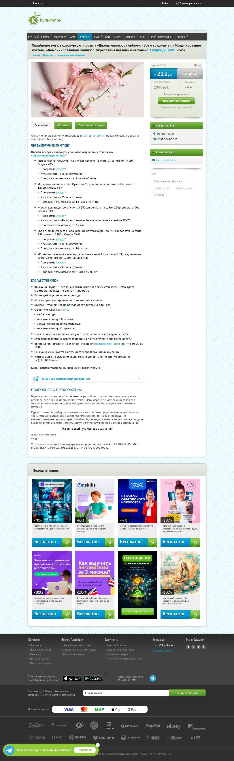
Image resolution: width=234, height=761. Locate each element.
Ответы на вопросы (41, 663)
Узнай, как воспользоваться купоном (66, 379)
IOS (85, 135)
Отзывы (63, 125)
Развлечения (60, 37)
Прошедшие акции (74, 654)
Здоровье (131, 37)
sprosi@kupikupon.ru (164, 645)
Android (98, 135)
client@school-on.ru (107, 343)
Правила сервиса (40, 658)
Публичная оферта (117, 654)
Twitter (199, 647)
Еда (36, 37)
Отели (143, 37)
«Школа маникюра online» (48, 155)
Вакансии (35, 654)
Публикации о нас (40, 649)
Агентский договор (117, 645)
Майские (182, 37)
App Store (72, 678)
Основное (41, 125)
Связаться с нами (162, 650)
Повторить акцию (176, 101)
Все (30, 37)
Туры (108, 37)
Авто (73, 37)
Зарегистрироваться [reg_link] (190, 3)
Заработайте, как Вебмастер (79, 649)
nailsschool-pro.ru (166, 160)
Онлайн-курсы (161, 188)
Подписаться (85, 750)
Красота (46, 37)
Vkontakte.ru (193, 647)
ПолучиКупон (166, 37)
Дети (153, 37)
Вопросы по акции (91, 125)
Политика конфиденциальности (125, 658)
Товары (98, 37)
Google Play (93, 678)
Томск (36, 3)
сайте (64, 309)
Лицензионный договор (120, 649)
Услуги (118, 37)
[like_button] (196, 65)
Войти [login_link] (165, 3)
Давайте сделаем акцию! (77, 645)
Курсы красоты (184, 188)
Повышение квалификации (168, 181)
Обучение (85, 37)
